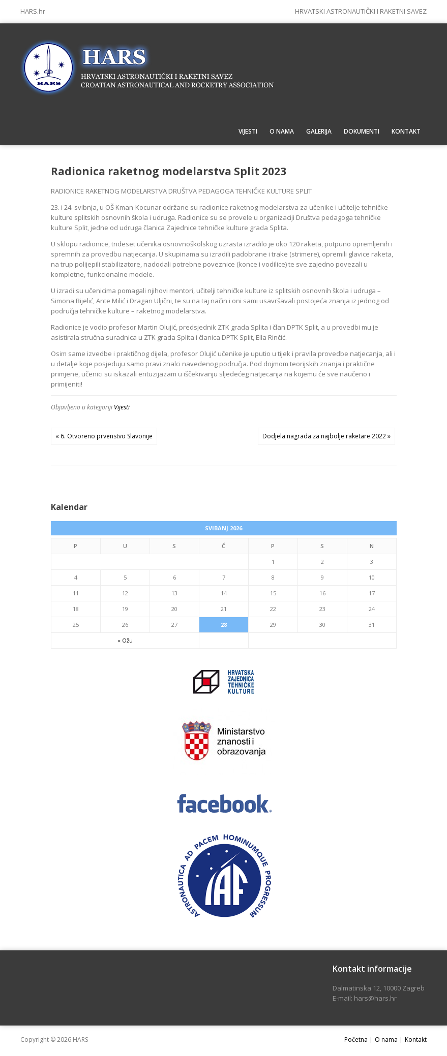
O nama (282, 131)
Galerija (319, 131)
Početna (356, 1039)
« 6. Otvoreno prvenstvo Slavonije (104, 436)
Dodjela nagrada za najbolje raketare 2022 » (326, 436)
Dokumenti (361, 131)
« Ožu (125, 640)
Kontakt (406, 131)
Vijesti (248, 131)
